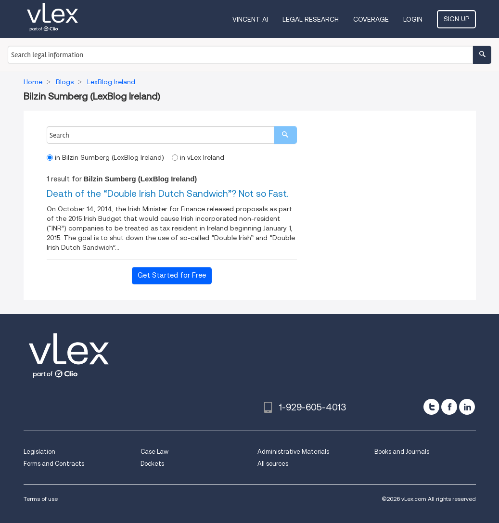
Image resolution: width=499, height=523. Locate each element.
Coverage (371, 19)
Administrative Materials (293, 451)
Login (412, 19)
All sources (272, 463)
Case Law (154, 451)
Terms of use (41, 499)
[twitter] (431, 407)
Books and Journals (401, 451)
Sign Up (456, 19)
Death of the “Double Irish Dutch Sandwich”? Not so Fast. (167, 194)
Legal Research (310, 19)
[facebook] (449, 407)
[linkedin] (467, 407)
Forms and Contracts (54, 463)
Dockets (152, 463)
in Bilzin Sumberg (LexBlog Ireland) (105, 157)
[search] (285, 135)
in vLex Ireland (198, 157)
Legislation (39, 451)
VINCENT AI (250, 19)
